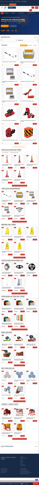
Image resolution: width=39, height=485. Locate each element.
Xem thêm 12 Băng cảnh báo (19, 365)
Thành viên (22, 461)
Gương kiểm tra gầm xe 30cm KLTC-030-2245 (9, 61)
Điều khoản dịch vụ (3, 472)
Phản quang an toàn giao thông (12, 296)
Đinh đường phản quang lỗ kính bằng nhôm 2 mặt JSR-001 (9, 101)
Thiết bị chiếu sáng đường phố (12, 260)
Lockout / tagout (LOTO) (9, 404)
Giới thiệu (21, 460)
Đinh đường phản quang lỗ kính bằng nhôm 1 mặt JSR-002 (9, 82)
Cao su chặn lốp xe (5, 152)
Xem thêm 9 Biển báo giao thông (19, 257)
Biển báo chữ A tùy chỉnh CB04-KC (7, 236)
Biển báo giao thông (8, 224)
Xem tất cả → (36, 37)
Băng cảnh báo (6, 332)
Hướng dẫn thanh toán (4, 469)
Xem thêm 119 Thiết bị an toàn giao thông (19, 185)
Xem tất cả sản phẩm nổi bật (19, 146)
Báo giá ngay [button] (12, 4)
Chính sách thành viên (23, 468)
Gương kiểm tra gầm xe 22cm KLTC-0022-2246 (27, 81)
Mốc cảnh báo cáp (7, 368)
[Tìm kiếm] (33, 8)
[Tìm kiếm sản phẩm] (24, 8)
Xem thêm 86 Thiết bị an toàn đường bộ (19, 221)
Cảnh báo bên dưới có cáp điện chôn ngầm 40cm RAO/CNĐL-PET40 (6, 360)
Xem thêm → (36, 446)
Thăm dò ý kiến (22, 464)
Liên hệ (21, 463)
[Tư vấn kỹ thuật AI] (36, 480)
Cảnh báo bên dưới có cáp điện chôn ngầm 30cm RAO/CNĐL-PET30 (19, 360)
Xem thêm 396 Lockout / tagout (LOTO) (19, 438)
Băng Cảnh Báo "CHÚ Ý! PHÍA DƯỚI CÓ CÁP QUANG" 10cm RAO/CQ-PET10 (18, 345)
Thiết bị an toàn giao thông (11, 150)
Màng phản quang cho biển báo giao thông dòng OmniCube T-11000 (19, 324)
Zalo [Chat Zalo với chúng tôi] (8, 4)
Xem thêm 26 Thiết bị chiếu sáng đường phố (19, 293)
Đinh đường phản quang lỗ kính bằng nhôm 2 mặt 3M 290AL (27, 62)
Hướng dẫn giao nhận (4, 471)
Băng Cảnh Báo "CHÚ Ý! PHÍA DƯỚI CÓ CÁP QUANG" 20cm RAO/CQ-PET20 (31, 345)
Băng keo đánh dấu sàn (14, 152)
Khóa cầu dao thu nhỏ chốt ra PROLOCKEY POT (9, 120)
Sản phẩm (4, 45)
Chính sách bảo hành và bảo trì (24, 471)
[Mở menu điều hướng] (2, 7)
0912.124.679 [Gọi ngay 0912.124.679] (3, 4)
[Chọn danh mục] (12, 8)
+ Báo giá (16, 84)
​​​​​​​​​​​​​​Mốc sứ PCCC (4, 380)
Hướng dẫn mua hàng (4, 468)
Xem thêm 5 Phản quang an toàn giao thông (19, 329)
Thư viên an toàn (22, 465)
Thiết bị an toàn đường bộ (10, 188)
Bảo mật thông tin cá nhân (24, 473)
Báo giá (10, 167)
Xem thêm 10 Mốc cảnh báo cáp (19, 401)
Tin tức (21, 459)
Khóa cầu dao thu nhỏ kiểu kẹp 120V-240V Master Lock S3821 (28, 121)
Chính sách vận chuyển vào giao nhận (25, 472)
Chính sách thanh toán (23, 469)
